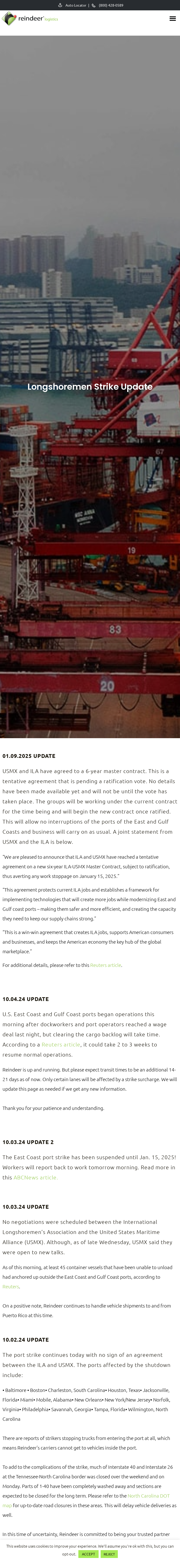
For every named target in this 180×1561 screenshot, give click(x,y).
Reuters (11, 1286)
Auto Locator (75, 5)
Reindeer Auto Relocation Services (29, 20)
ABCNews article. (36, 1177)
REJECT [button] (109, 1554)
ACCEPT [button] (88, 1554)
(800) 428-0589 (111, 5)
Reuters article (105, 965)
